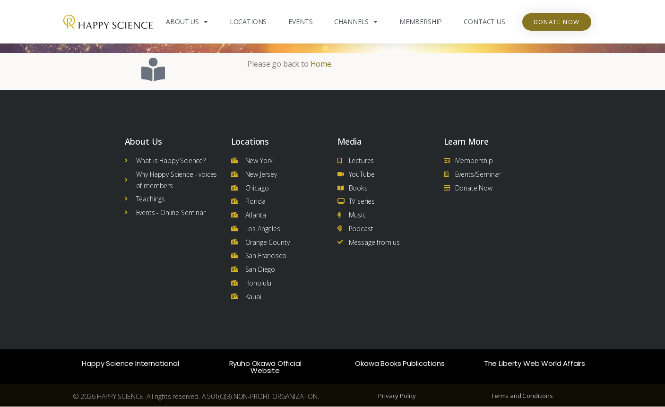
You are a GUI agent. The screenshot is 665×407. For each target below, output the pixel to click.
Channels (356, 22)
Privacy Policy (397, 396)
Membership (420, 21)
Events (300, 21)
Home (321, 64)
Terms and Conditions (522, 396)
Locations (248, 21)
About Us (187, 22)
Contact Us (484, 21)
